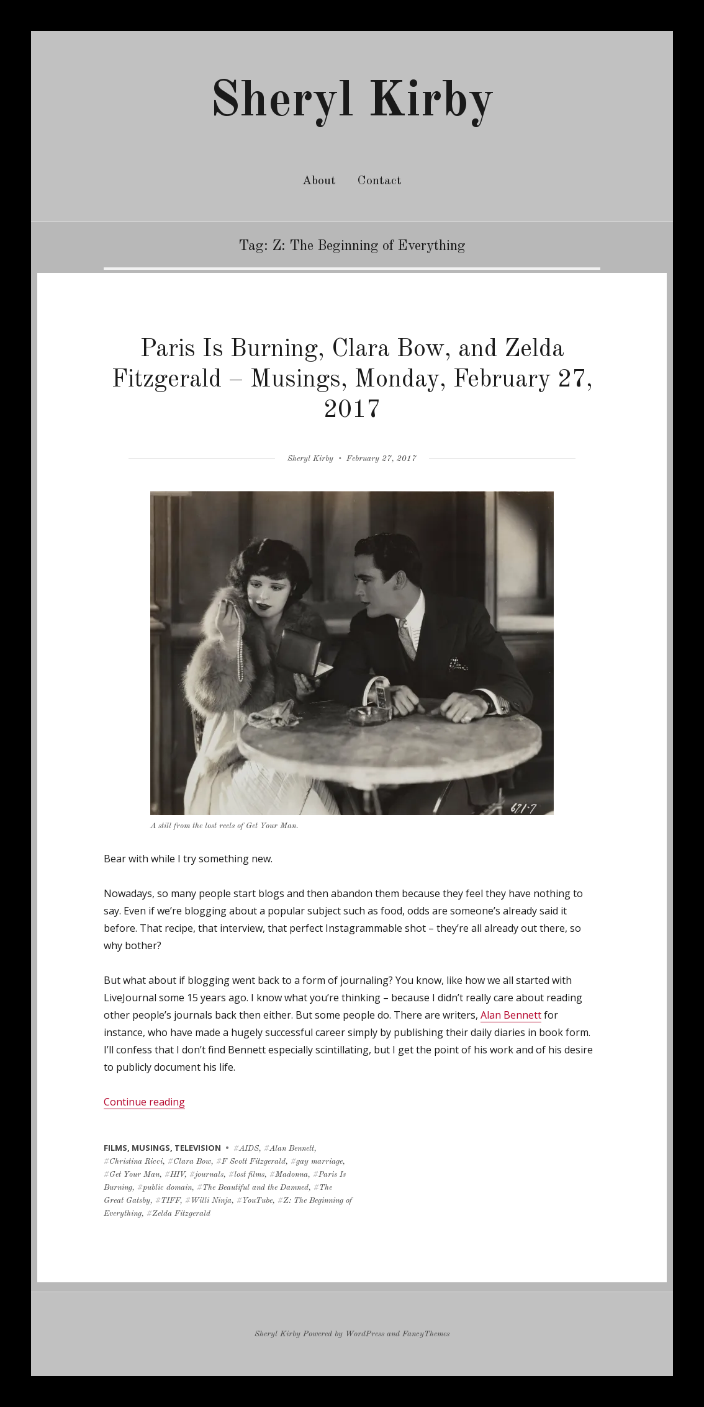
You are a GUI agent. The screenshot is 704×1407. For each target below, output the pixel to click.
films (115, 1147)
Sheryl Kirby (352, 102)
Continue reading (144, 1102)
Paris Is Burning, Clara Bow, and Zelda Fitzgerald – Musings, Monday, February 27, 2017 (352, 380)
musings (151, 1147)
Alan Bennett (511, 1015)
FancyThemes (425, 1334)
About (319, 181)
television (197, 1147)
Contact (380, 181)
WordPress (364, 1334)
